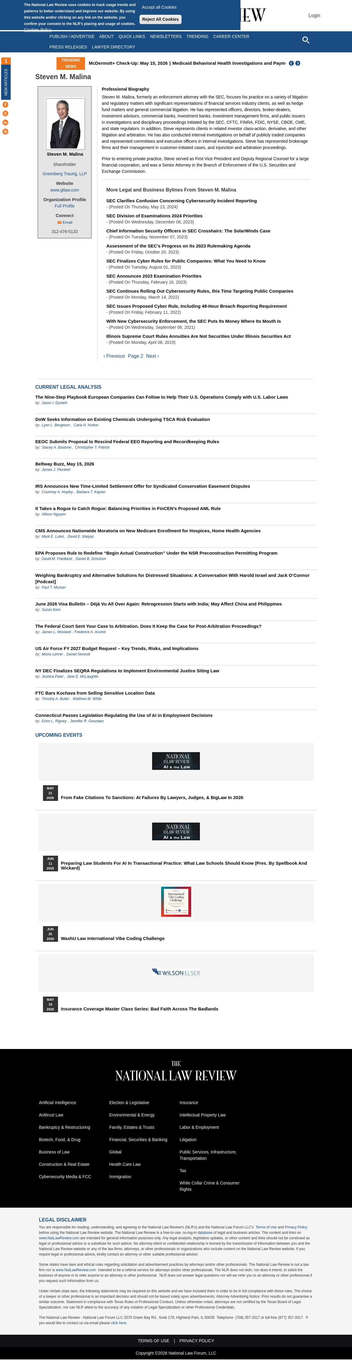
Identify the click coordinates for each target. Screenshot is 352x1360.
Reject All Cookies (160, 19)
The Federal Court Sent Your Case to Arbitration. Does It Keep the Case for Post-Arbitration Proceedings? (148, 626)
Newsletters (166, 36)
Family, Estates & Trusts (132, 1127)
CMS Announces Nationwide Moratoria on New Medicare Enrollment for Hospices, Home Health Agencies (148, 531)
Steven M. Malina (65, 154)
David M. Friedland (57, 559)
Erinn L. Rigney (54, 722)
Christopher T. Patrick (92, 448)
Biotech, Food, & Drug (60, 1140)
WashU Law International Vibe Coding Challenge (113, 939)
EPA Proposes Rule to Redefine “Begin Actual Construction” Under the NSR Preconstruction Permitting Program (156, 553)
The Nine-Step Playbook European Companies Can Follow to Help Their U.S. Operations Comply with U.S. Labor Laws (161, 397)
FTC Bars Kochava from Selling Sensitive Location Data (95, 693)
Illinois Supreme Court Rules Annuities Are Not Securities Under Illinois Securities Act (198, 336)
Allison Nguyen (54, 515)
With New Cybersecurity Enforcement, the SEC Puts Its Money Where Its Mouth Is (193, 321)
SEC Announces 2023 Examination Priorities (153, 276)
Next (298, 63)
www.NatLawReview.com (59, 1239)
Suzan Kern (51, 610)
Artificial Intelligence (57, 1103)
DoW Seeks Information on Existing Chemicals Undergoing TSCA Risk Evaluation (122, 419)
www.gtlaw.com (64, 190)
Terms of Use (266, 1228)
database (205, 1233)
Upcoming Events (58, 735)
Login (314, 15)
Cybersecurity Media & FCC (65, 1177)
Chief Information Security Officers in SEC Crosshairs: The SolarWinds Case (188, 230)
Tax (183, 1171)
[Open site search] (306, 39)
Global (115, 1152)
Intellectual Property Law (203, 1115)
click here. (119, 1323)
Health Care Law (125, 1164)
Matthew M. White (87, 699)
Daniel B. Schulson (91, 559)
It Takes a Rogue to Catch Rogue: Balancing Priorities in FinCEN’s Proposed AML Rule (128, 509)
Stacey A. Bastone (56, 448)
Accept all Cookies (159, 7)
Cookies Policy (38, 29)
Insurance (189, 1103)
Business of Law (54, 1152)
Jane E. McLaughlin (82, 677)
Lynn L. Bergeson (56, 426)
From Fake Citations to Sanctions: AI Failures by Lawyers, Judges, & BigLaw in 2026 (152, 798)
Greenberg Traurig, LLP (65, 173)
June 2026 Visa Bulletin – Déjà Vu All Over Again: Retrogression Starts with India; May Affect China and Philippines (158, 604)
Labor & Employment (199, 1127)
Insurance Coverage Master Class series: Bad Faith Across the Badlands (140, 1009)
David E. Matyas (81, 537)
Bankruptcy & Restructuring (64, 1127)
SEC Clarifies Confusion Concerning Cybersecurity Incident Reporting (181, 200)
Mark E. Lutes (53, 537)
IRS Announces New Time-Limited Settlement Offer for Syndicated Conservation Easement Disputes (142, 486)
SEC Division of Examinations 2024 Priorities (154, 215)
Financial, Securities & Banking (138, 1140)
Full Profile (65, 206)
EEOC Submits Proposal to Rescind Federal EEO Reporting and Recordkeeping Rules (127, 442)
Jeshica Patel (52, 677)
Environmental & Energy (132, 1115)
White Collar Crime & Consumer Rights (210, 1186)
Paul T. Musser (54, 588)
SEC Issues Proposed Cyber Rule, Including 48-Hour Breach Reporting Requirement (196, 306)
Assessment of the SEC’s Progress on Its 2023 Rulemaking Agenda (178, 245)
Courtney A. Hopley (57, 492)
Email (67, 222)
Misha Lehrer (52, 655)
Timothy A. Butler (55, 699)
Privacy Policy (296, 1228)
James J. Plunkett (56, 470)
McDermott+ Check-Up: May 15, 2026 (157, 63)
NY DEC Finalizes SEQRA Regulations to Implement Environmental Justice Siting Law (127, 671)
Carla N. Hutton (86, 426)
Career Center (231, 36)
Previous (292, 63)
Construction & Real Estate (64, 1164)
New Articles (6, 82)
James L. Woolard (56, 632)
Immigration (120, 1177)
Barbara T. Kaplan (90, 492)
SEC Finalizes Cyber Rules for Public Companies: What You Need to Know (186, 260)
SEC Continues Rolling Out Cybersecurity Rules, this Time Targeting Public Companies (199, 291)
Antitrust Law (51, 1115)
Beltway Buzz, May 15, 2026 (64, 464)
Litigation (188, 1140)
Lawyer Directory (113, 47)
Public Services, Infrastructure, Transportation (208, 1155)
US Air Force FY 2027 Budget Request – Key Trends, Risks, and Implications (117, 649)
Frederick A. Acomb (90, 632)
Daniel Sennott (78, 655)
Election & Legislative (129, 1103)
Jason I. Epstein (54, 403)
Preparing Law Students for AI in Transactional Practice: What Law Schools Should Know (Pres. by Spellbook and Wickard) (184, 866)
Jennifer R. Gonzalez (87, 722)
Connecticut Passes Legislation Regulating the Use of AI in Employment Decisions (124, 715)
